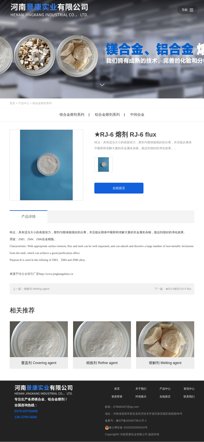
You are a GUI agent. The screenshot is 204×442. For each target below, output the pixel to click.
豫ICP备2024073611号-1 (131, 420)
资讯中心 (189, 388)
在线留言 (119, 188)
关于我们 (140, 388)
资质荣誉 (116, 396)
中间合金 (137, 115)
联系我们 (189, 396)
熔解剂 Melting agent (36, 288)
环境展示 (140, 396)
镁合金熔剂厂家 (28, 273)
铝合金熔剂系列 (107, 115)
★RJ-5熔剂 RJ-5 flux (178, 288)
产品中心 (23, 103)
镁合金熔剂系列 (42, 103)
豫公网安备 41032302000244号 (126, 427)
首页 (12, 103)
